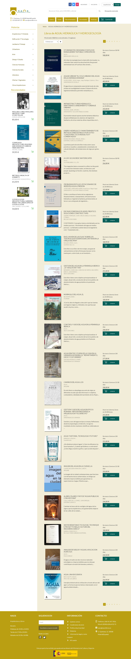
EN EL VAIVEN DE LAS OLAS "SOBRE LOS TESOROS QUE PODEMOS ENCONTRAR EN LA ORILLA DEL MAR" (81, 239)
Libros (52, 19)
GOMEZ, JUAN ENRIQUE (82, 500)
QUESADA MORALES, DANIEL (72, 359)
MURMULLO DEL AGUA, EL (74, 294)
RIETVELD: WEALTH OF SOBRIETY (20, 176)
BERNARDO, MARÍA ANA (71, 270)
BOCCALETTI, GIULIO (70, 577)
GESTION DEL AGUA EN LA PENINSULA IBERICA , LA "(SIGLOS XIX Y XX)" (79, 267)
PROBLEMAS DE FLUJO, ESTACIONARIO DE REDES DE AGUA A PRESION (81, 185)
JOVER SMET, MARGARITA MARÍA (73, 188)
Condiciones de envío (75, 625)
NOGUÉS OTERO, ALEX (70, 243)
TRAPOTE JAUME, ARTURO (71, 110)
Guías (59, 19)
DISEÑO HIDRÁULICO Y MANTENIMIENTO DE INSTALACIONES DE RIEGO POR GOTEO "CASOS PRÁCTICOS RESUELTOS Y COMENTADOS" (81, 133)
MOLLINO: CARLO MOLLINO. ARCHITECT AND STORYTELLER (23, 113)
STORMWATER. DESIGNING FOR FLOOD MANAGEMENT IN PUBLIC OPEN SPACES (80, 51)
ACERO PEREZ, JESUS (70, 80)
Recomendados (70, 19)
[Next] (119, 41)
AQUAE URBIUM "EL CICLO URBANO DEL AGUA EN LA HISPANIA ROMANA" (80, 77)
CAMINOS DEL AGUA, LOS (74, 382)
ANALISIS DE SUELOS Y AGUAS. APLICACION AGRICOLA (81, 551)
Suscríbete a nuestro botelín (48, 628)
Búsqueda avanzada (111, 11)
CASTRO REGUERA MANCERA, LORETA (75, 468)
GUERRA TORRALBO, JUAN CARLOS (74, 215)
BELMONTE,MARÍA (69, 297)
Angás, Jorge (80, 80)
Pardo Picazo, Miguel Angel (90, 188)
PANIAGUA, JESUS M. (69, 438)
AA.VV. (65, 54)
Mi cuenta (72, 640)
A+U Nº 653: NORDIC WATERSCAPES (78, 158)
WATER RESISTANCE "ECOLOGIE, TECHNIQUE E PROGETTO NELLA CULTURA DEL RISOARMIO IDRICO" (81, 527)
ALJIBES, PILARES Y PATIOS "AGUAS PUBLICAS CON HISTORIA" (78, 497)
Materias (71, 631)
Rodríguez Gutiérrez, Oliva (91, 80)
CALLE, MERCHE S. (69, 500)
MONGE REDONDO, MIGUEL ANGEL (74, 139)
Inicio (45, 26)
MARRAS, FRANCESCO (70, 531)
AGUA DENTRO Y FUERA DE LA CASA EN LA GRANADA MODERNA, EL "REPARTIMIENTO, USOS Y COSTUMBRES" (81, 355)
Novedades (83, 19)
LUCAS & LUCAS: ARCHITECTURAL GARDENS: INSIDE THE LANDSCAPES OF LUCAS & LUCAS (22, 201)
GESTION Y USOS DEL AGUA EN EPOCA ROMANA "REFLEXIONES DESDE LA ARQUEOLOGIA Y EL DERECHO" (79, 411)
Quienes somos (73, 622)
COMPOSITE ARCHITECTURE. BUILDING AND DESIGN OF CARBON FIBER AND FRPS (22, 145)
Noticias (94, 19)
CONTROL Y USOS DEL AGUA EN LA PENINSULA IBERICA (78, 325)
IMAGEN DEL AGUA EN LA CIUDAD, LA (79, 466)
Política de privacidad (75, 628)
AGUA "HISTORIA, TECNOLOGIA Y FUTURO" (81, 436)
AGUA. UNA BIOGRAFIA (73, 574)
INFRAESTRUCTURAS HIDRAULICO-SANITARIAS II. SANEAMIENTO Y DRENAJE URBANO (81, 106)
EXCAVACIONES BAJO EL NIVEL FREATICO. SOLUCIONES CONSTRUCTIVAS (81, 212)
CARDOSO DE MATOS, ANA (86, 270)
